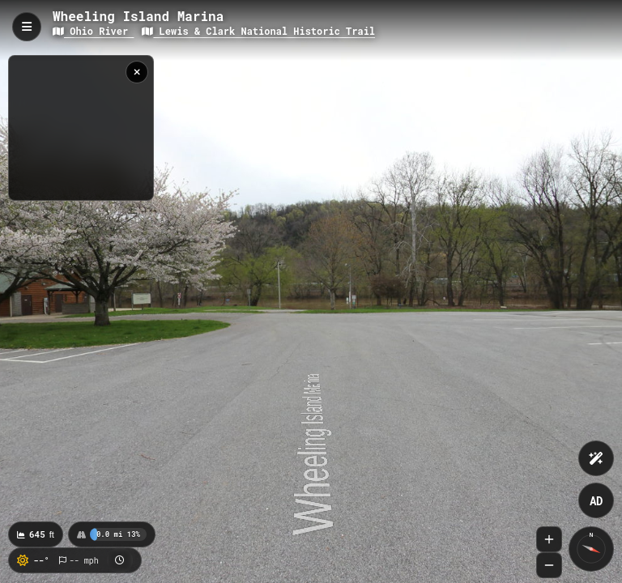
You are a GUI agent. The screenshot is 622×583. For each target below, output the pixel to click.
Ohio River (93, 30)
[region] (81, 128)
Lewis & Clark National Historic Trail (258, 30)
